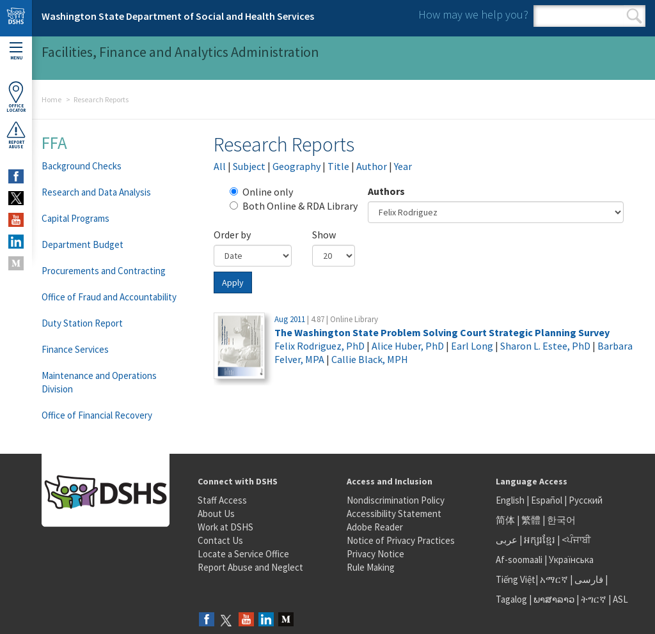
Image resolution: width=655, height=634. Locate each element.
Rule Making (371, 567)
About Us (216, 513)
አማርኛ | (556, 579)
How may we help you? (473, 14)
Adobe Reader (375, 527)
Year (403, 166)
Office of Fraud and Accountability (109, 297)
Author (371, 166)
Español (546, 500)
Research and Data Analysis (96, 192)
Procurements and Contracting (104, 271)
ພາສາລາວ (553, 599)
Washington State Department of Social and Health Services (178, 16)
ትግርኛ (593, 599)
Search (634, 16)
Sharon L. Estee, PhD (545, 345)
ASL (620, 599)
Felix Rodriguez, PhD (319, 345)
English (511, 500)
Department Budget (82, 244)
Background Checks (82, 166)
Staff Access (222, 500)
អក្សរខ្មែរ (539, 540)
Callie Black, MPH (369, 359)
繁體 (531, 520)
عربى (506, 540)
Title (338, 166)
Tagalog (511, 599)
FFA (54, 142)
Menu (16, 51)
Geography (296, 166)
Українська (571, 559)
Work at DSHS (225, 527)
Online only (261, 191)
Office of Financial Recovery (97, 415)
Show (324, 234)
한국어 (561, 520)
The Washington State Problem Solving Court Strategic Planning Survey (442, 332)
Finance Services (75, 349)
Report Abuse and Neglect (250, 567)
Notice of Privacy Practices (401, 540)
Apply (233, 282)
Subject (249, 166)
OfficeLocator (16, 97)
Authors (386, 191)
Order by (232, 234)
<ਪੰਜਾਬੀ (576, 540)
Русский (586, 500)
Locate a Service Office (243, 554)
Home (51, 99)
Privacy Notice (375, 554)
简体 (505, 520)
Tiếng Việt (515, 579)
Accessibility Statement (394, 513)
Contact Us (220, 540)
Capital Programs (75, 218)
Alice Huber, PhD (408, 345)
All (220, 166)
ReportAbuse (16, 135)
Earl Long (472, 345)
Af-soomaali (519, 559)
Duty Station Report (82, 323)
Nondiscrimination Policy (396, 500)
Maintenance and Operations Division (99, 382)
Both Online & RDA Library (294, 205)
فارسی (587, 579)
